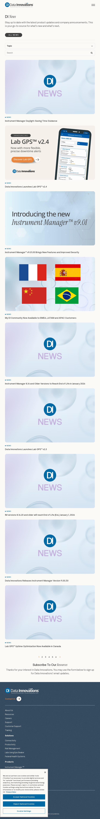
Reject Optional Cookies (24, 804)
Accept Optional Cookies (24, 797)
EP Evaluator (11, 771)
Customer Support (13, 726)
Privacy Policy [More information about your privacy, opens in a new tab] (11, 792)
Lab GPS (9, 776)
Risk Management (12, 748)
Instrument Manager (14, 767)
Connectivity (10, 740)
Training (8, 730)
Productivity (10, 744)
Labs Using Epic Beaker (14, 752)
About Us (9, 710)
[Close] (45, 772)
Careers (8, 718)
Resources (9, 714)
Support (8, 722)
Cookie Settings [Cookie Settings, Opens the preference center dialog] (24, 811)
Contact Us (10, 699)
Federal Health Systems (15, 756)
